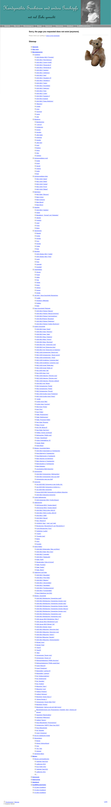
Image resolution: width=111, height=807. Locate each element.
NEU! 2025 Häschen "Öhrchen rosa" (46, 375)
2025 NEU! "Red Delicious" (44, 59)
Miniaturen (37, 119)
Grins (37, 541)
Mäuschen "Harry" (41, 686)
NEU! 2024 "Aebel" (41, 181)
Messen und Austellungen (41, 759)
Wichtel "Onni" (40, 642)
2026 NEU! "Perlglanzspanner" (45, 588)
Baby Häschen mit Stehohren (44, 458)
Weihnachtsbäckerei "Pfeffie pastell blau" (48, 663)
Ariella (38, 160)
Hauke (38, 212)
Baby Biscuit (39, 202)
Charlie (38, 106)
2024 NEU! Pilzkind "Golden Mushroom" (47, 324)
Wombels (37, 251)
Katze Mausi (39, 445)
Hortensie (39, 137)
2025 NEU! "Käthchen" (42, 88)
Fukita (38, 246)
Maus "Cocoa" (40, 425)
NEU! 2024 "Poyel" (41, 186)
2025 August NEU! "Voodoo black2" (46, 507)
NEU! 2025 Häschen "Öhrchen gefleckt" (47, 381)
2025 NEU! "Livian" (41, 93)
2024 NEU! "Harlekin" (42, 210)
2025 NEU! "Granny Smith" (44, 62)
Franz (38, 225)
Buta (37, 249)
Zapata (38, 293)
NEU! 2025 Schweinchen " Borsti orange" (48, 355)
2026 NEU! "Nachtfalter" (43, 585)
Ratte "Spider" (40, 567)
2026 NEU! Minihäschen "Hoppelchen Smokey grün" (51, 611)
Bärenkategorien (37, 52)
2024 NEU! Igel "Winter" (43, 383)
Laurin (38, 114)
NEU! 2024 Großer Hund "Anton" (45, 396)
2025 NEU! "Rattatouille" (43, 557)
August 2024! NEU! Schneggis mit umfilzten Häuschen (52, 492)
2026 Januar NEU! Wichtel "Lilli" (45, 624)
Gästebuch (35, 782)
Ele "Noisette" (40, 730)
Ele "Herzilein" (40, 681)
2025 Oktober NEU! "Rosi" (43, 256)
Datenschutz (36, 779)
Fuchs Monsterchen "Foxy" (44, 528)
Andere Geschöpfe (39, 326)
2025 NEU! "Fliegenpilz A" (43, 65)
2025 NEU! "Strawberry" (43, 80)
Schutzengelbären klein (41, 176)
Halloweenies (38, 502)
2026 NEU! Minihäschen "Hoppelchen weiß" (49, 598)
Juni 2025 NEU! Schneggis (44, 489)
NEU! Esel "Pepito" (41, 406)
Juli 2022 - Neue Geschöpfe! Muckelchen (46, 295)
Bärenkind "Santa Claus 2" (44, 696)
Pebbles (38, 303)
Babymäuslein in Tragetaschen (45, 463)
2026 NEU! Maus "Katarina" (44, 337)
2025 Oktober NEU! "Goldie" (44, 254)
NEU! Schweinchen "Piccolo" (44, 391)
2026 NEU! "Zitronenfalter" (43, 583)
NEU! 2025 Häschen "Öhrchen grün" (46, 378)
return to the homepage (53, 35)
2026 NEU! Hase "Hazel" (43, 329)
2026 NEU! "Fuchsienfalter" (44, 590)
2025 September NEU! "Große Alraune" (47, 500)
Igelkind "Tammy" (41, 720)
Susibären (37, 54)
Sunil (37, 145)
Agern (38, 150)
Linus (37, 109)
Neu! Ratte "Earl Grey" (42, 430)
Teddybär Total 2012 (42, 769)
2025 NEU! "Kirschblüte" (43, 85)
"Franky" (38, 533)
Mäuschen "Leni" (41, 689)
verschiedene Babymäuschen (44, 469)
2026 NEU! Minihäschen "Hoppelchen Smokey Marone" (52, 608)
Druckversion (8, 802)
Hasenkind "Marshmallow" (43, 715)
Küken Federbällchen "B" (43, 440)
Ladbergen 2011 (41, 772)
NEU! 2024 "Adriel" (41, 179)
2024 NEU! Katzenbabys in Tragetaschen (48, 450)
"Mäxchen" (39, 104)
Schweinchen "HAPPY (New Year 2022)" (48, 725)
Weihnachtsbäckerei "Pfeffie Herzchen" (47, 660)
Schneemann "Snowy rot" (43, 658)
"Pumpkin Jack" (40, 536)
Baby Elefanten (40, 466)
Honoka (38, 238)
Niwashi (38, 233)
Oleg (37, 153)
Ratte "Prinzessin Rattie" (43, 419)
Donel (38, 163)
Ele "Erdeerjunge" (41, 678)
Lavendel (39, 264)
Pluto (37, 261)
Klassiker (37, 207)
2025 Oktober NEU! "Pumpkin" (45, 57)
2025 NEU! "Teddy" (41, 83)
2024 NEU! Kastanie (42, 98)
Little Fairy (39, 142)
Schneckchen (38, 471)
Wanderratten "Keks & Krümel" (45, 562)
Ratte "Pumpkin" (41, 564)
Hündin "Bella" (40, 443)
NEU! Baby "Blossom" (42, 194)
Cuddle (38, 298)
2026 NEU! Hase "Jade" (43, 334)
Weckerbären (38, 738)
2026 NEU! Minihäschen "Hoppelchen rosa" (48, 614)
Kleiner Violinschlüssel (42, 743)
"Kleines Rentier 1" (41, 699)
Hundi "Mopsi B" (41, 665)
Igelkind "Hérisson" (41, 694)
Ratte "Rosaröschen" (42, 414)
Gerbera (38, 155)
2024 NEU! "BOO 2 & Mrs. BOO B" (46, 513)
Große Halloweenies (40, 497)
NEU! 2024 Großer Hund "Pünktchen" (47, 393)
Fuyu (37, 241)
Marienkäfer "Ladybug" (42, 673)
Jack (37, 116)
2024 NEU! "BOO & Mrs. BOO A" (45, 510)
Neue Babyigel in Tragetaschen (45, 453)
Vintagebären (38, 269)
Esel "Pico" (39, 409)
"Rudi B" (38, 650)
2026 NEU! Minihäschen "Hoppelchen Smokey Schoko (52, 606)
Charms (38, 168)
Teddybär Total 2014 (42, 761)
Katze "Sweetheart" (41, 438)
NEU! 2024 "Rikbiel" (42, 189)
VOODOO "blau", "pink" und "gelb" (46, 523)
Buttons (38, 148)
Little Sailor (39, 135)
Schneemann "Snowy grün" (44, 655)
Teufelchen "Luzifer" (42, 531)
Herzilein (38, 132)
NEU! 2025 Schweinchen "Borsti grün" (47, 352)
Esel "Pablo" (39, 412)
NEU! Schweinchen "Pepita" (44, 386)
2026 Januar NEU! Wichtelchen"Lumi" (47, 621)
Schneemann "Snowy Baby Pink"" (46, 702)
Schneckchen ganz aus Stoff (44, 479)
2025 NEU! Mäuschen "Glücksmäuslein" (47, 639)
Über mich (35, 49)
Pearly (38, 274)
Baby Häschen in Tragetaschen (45, 461)
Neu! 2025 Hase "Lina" (42, 373)
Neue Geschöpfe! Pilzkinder (42, 308)
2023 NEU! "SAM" (41, 515)
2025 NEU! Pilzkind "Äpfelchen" (45, 321)
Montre (38, 740)
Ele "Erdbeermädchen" (42, 676)
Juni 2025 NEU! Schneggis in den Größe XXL (49, 484)
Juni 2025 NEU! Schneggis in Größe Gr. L (48, 487)
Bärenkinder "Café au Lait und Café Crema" (48, 707)
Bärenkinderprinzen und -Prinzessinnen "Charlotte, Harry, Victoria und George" (56, 711)
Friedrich (38, 220)
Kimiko (38, 236)
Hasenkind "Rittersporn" (43, 717)
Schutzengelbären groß (41, 158)
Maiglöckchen (40, 122)
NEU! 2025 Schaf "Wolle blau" (45, 365)
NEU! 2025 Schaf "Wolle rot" (44, 368)
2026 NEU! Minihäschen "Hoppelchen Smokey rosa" (51, 601)
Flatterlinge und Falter (40, 572)
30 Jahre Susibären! (40, 787)
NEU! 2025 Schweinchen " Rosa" (45, 357)
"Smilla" (38, 399)
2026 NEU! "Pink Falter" (43, 577)
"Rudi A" (38, 647)
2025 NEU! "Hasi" (41, 75)
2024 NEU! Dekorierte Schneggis (45, 494)
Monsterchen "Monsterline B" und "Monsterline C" (50, 526)
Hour (37, 746)
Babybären (37, 192)
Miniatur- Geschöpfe (40, 595)
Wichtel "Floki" (40, 645)
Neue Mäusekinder (41, 728)
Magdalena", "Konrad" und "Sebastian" (47, 215)
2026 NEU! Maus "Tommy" (44, 339)
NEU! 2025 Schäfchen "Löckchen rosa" (47, 362)
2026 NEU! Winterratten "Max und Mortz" (48, 549)
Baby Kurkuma (40, 199)
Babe (37, 305)
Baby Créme (39, 197)
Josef (37, 223)
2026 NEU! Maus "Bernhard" (44, 342)
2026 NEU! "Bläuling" (42, 580)
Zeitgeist (38, 751)
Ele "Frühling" (40, 683)
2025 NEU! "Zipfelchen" (43, 72)
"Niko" (38, 652)
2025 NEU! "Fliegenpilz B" (43, 67)
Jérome (38, 272)
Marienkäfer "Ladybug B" (43, 671)
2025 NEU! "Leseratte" (42, 554)
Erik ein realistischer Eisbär (42, 735)
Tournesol (39, 111)
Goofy (38, 259)
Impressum (35, 777)
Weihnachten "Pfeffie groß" (44, 435)
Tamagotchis (38, 230)
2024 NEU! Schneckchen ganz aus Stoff (47, 476)
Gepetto (38, 140)
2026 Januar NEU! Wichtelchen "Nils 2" (47, 619)
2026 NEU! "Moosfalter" (43, 575)
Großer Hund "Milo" (41, 401)
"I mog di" (39, 124)
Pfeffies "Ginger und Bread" (44, 432)
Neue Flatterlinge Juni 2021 (44, 593)
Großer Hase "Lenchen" (43, 404)
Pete (37, 280)
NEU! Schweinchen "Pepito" (44, 388)
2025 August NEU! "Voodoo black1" (46, 505)
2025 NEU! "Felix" (41, 91)
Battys (38, 538)
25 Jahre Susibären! (40, 790)
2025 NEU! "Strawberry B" (43, 78)
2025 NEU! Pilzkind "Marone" (44, 311)
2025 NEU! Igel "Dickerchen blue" (46, 347)
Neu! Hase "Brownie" (42, 422)
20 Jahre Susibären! (40, 792)
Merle (38, 228)
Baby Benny (39, 204)
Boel (37, 173)
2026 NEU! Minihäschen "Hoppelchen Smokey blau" (51, 603)
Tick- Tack (39, 748)
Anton (38, 285)
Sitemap (16, 802)
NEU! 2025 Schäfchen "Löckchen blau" (47, 360)
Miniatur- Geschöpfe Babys (42, 448)
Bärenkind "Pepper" (42, 704)
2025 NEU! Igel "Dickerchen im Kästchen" (48, 349)
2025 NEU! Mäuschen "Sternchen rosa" (47, 632)
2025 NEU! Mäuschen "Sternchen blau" (47, 629)
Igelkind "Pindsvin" (41, 691)
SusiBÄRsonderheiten (39, 784)
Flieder (38, 282)
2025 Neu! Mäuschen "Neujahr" (45, 637)
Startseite (35, 47)
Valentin (38, 217)
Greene (38, 129)
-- (36, 774)
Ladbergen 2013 (41, 764)
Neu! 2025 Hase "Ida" (42, 370)
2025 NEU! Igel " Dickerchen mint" (46, 344)
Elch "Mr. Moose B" (41, 427)
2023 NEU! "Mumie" (42, 518)
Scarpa (38, 290)
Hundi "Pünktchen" (41, 668)
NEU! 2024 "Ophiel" (42, 184)
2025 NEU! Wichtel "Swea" (44, 627)
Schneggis (37, 482)
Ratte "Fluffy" (40, 559)
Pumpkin (38, 544)
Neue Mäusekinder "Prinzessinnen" (46, 722)
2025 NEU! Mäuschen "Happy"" (45, 634)
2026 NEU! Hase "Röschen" (44, 331)
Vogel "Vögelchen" (41, 733)
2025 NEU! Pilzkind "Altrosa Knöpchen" (47, 313)
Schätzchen (39, 127)
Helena (38, 287)
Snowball (39, 267)
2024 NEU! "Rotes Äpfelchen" (44, 101)
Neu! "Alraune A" (41, 520)
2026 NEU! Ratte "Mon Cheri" (44, 551)
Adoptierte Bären (39, 753)
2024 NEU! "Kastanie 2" (43, 96)
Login (105, 801)
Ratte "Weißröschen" (42, 417)
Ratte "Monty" (40, 570)
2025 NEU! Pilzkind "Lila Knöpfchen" (46, 316)
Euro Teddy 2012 (41, 766)
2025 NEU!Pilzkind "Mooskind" (45, 318)
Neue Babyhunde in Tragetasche (45, 456)
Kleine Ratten (38, 546)
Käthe (38, 277)
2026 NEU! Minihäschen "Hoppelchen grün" (48, 616)
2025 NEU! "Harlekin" (42, 70)
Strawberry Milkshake (42, 300)
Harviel (38, 166)
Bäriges (34, 756)
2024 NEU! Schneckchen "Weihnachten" (48, 474)
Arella (38, 171)
